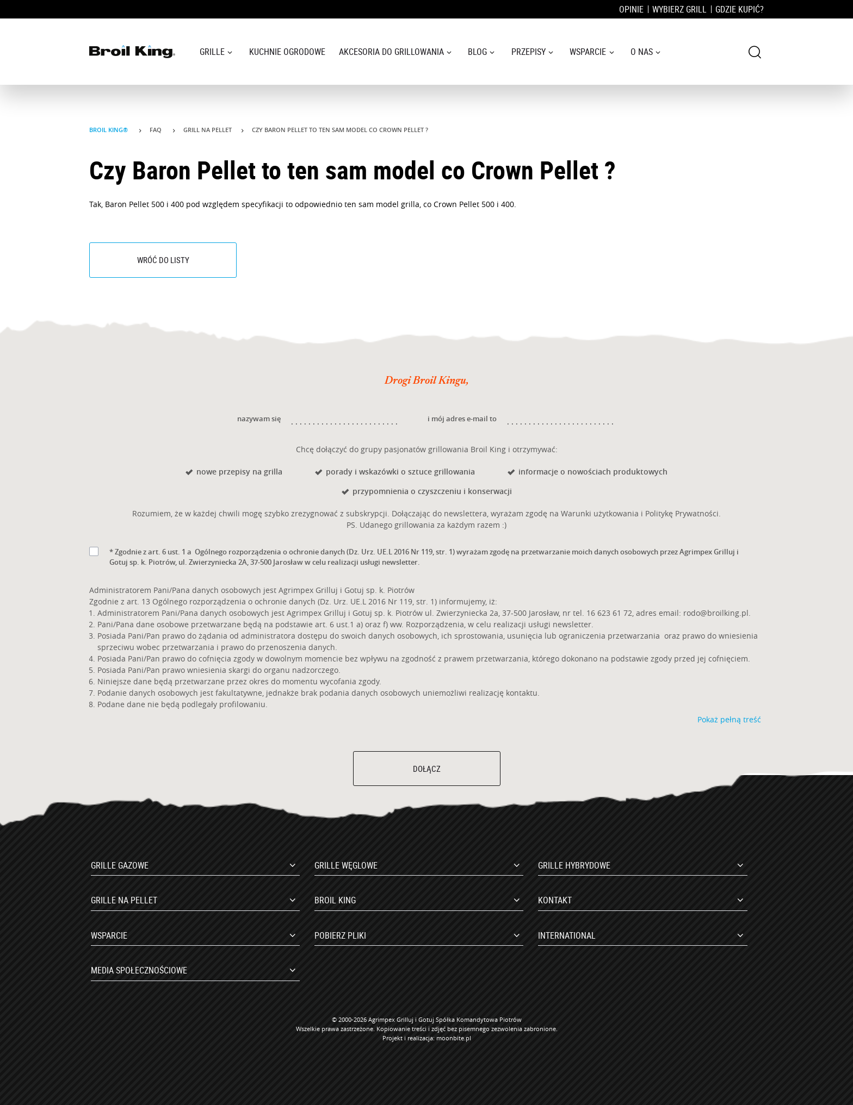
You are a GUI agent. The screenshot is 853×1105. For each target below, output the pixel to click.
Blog (477, 52)
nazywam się (259, 418)
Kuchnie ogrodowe (287, 52)
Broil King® (109, 130)
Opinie (631, 9)
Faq (156, 130)
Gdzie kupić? (739, 9)
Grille (212, 52)
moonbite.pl (453, 1038)
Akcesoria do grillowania (391, 52)
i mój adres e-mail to (462, 418)
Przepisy (528, 52)
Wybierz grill (679, 9)
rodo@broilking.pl (716, 613)
